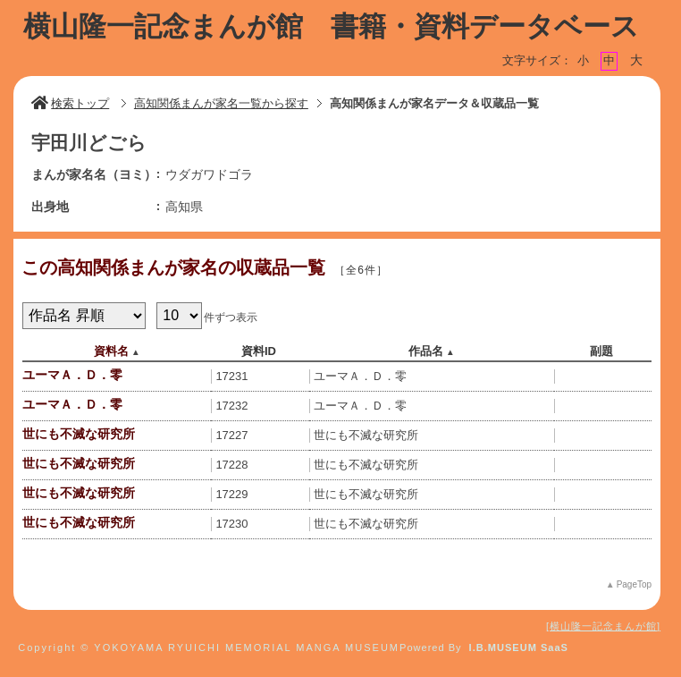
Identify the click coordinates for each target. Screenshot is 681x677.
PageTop (634, 584)
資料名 (111, 351)
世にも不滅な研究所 (78, 434)
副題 (601, 351)
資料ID (258, 351)
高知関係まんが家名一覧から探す (221, 103)
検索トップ (70, 103)
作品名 (425, 351)
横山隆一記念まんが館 (603, 626)
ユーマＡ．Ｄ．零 (72, 375)
